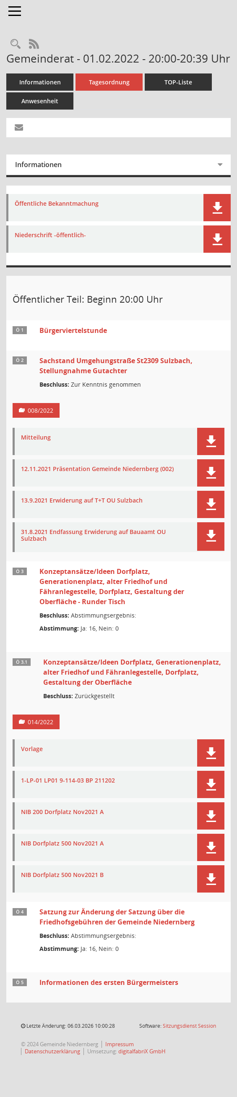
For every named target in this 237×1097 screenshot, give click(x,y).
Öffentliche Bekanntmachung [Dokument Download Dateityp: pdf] (57, 203)
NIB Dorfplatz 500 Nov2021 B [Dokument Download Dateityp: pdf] (62, 875)
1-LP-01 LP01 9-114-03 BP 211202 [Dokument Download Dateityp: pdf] (68, 780)
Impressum (119, 1044)
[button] (217, 207)
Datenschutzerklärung (52, 1051)
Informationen (40, 82)
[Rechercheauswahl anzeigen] (15, 44)
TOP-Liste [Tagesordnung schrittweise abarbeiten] (178, 82)
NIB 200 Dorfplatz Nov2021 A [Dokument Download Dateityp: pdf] (62, 812)
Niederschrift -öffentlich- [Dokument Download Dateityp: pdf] (50, 235)
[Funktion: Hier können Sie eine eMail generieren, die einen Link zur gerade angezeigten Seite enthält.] (18, 127)
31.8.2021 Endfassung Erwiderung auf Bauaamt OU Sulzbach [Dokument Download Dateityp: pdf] (93, 536)
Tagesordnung (109, 82)
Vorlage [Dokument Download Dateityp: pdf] (32, 749)
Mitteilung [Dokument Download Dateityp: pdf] (36, 437)
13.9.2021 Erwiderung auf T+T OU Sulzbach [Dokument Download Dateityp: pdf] (82, 500)
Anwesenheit (39, 101)
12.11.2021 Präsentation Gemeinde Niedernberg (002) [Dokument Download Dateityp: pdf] (97, 469)
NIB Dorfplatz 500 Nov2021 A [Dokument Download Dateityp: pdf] (62, 843)
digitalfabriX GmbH (142, 1051)
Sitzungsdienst (189, 1025)
